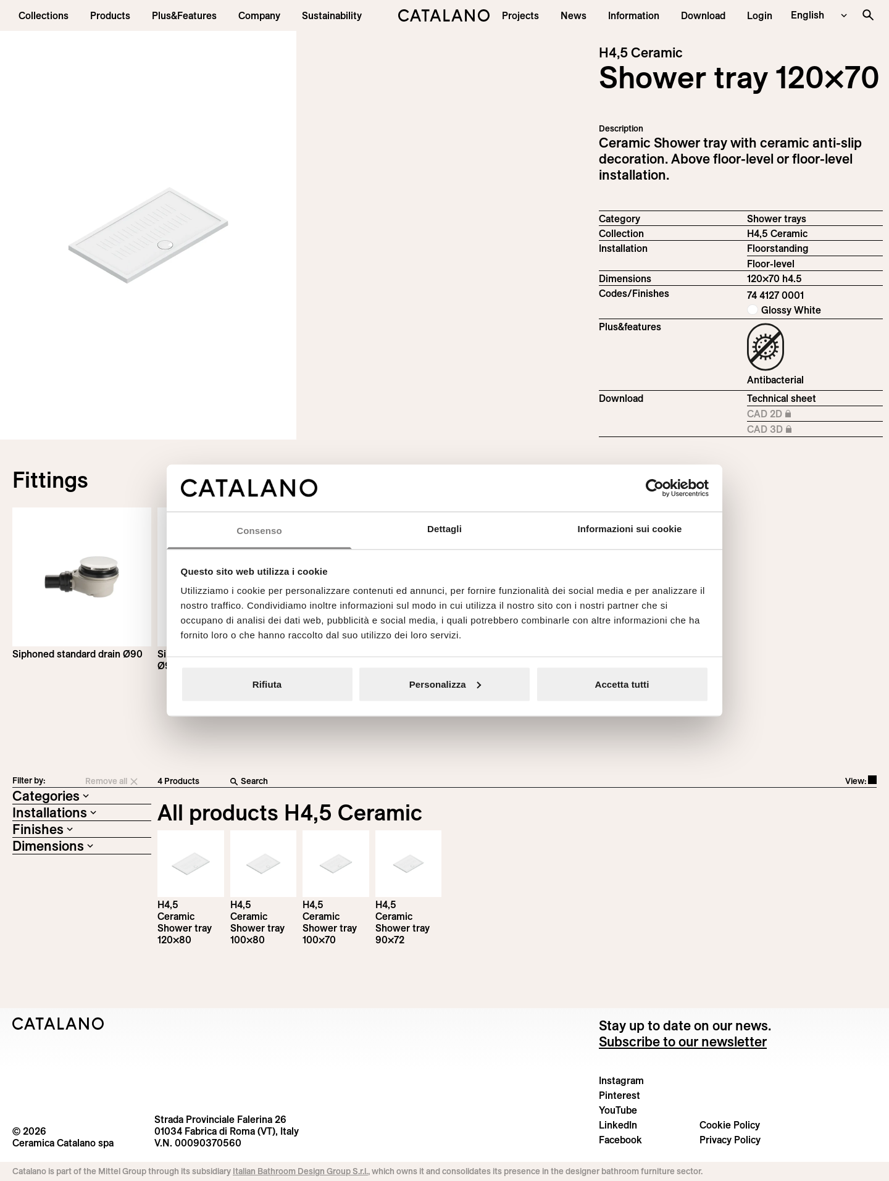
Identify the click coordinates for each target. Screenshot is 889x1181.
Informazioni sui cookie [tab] (630, 529)
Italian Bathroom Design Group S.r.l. (300, 1171)
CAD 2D (779, 414)
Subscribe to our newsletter (683, 1041)
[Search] (412, 781)
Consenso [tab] (259, 530)
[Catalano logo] (444, 15)
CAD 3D (779, 429)
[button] (43, 15)
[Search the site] (868, 14)
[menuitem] (184, 15)
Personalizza (445, 683)
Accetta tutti (622, 683)
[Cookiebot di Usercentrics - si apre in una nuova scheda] (655, 487)
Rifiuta (267, 683)
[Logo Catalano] (58, 1023)
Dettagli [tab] (444, 529)
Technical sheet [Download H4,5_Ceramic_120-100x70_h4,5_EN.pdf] (781, 398)
